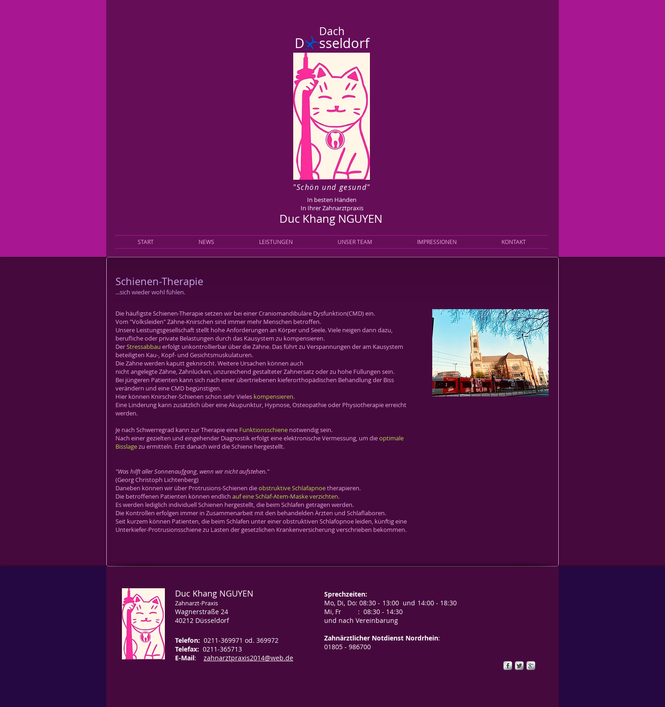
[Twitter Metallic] (519, 665)
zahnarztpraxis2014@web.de (248, 657)
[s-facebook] (507, 665)
